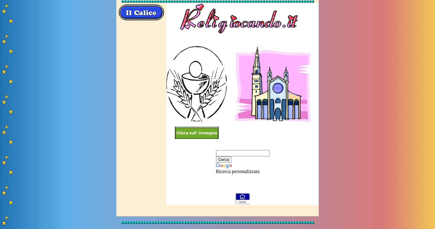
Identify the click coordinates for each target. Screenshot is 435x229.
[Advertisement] (141, 119)
